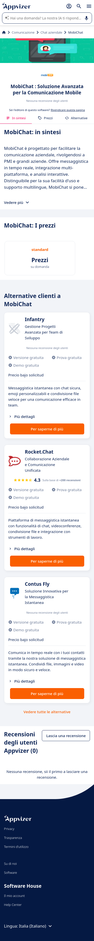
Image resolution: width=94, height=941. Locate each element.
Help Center (13, 904)
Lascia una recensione (66, 735)
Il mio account (14, 895)
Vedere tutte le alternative (47, 711)
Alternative (76, 118)
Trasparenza (13, 837)
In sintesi (16, 118)
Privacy (9, 828)
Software (10, 872)
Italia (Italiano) (36, 926)
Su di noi (10, 863)
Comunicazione (23, 32)
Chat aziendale (51, 32)
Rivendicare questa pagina (68, 110)
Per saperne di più (47, 428)
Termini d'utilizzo (16, 846)
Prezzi (45, 118)
